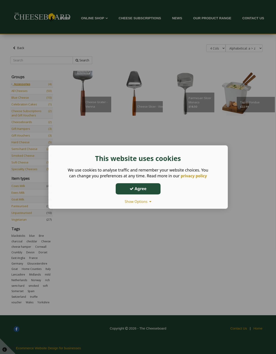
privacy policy (194, 175)
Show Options (138, 201)
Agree (138, 188)
